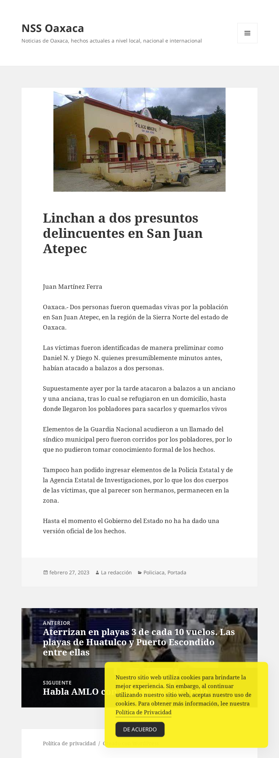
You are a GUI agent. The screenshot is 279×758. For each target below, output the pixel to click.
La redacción (116, 572)
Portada (176, 572)
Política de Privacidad (143, 713)
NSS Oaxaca (52, 28)
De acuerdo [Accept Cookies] (140, 730)
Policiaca (154, 572)
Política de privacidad (69, 743)
